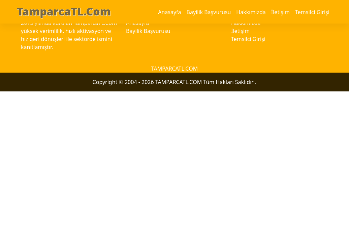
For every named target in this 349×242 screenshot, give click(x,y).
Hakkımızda (250, 12)
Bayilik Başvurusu (209, 12)
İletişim (280, 12)
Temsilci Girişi (312, 12)
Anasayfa (169, 12)
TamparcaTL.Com (64, 11)
